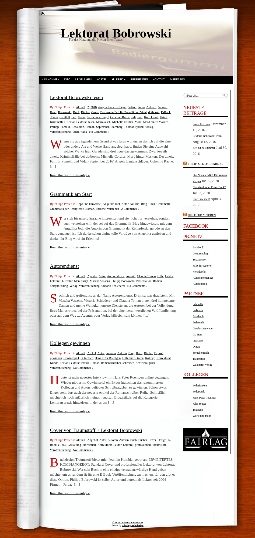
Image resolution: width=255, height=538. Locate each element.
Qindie (196, 346)
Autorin (162, 107)
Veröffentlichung (60, 131)
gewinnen (56, 358)
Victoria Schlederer (113, 286)
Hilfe (160, 276)
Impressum (177, 79)
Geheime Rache (120, 117)
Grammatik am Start (71, 194)
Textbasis (198, 409)
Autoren (151, 107)
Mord (138, 122)
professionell (143, 445)
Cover (95, 112)
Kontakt (159, 79)
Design (161, 440)
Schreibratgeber (145, 363)
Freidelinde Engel (98, 117)
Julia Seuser (199, 403)
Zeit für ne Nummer (204, 147)
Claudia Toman (146, 276)
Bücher (85, 112)
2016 (94, 107)
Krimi (163, 117)
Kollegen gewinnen (70, 343)
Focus (81, 117)
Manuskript (81, 281)
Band (53, 112)
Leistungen (83, 79)
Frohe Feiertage (201, 124)
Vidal (75, 131)
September (102, 127)
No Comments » (99, 131)
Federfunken (200, 385)
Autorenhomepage (203, 277)
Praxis (85, 363)
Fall (73, 117)
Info (67, 79)
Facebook (198, 247)
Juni (139, 117)
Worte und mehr (202, 415)
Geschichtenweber (203, 328)
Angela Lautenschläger (112, 107)
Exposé (158, 353)
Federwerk (199, 391)
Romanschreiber (111, 363)
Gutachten (86, 358)
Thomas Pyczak (134, 127)
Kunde (54, 363)
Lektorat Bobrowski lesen (76, 97)
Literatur (67, 281)
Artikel (132, 107)
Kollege (150, 358)
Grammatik (164, 204)
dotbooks (153, 112)
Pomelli (65, 127)
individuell (89, 445)
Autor (141, 107)
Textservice (199, 259)
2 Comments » (130, 208)
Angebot (92, 440)
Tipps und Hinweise (88, 204)
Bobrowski (64, 112)
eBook (54, 117)
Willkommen (50, 79)
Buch (76, 112)
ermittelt (64, 117)
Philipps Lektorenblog (205, 164)
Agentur (92, 276)
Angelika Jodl (111, 204)
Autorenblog (200, 283)
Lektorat (81, 122)
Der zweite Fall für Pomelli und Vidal (123, 112)
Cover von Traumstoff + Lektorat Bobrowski (96, 430)
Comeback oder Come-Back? (209, 187)
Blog (144, 204)
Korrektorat (151, 117)
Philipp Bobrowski (123, 281)
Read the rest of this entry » (70, 175)
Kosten (102, 79)
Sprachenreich (201, 352)
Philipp (54, 127)
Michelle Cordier (122, 122)
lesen (91, 122)
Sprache (100, 208)
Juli (133, 117)
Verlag (149, 127)
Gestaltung (74, 445)
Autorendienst (64, 266)
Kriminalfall (57, 122)
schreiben (128, 363)
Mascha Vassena (100, 281)
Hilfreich (119, 79)
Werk (83, 131)
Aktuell (80, 107)
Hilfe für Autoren (133, 358)
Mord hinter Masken (155, 122)
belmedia (198, 304)
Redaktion (77, 127)
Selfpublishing (59, 286)
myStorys (198, 340)
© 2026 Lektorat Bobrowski (127, 522)
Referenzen (139, 79)
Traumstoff (159, 445)
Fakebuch (198, 316)
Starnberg (116, 127)
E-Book (166, 112)
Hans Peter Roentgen (108, 358)
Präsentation (143, 281)
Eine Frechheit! (201, 199)
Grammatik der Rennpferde (67, 208)
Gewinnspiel (71, 358)
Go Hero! (198, 334)
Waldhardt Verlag (202, 364)
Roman (90, 127)
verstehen (113, 208)
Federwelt (198, 322)
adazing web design (132, 525)
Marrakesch (103, 122)
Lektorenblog (200, 253)
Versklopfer (199, 271)
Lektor (71, 122)
